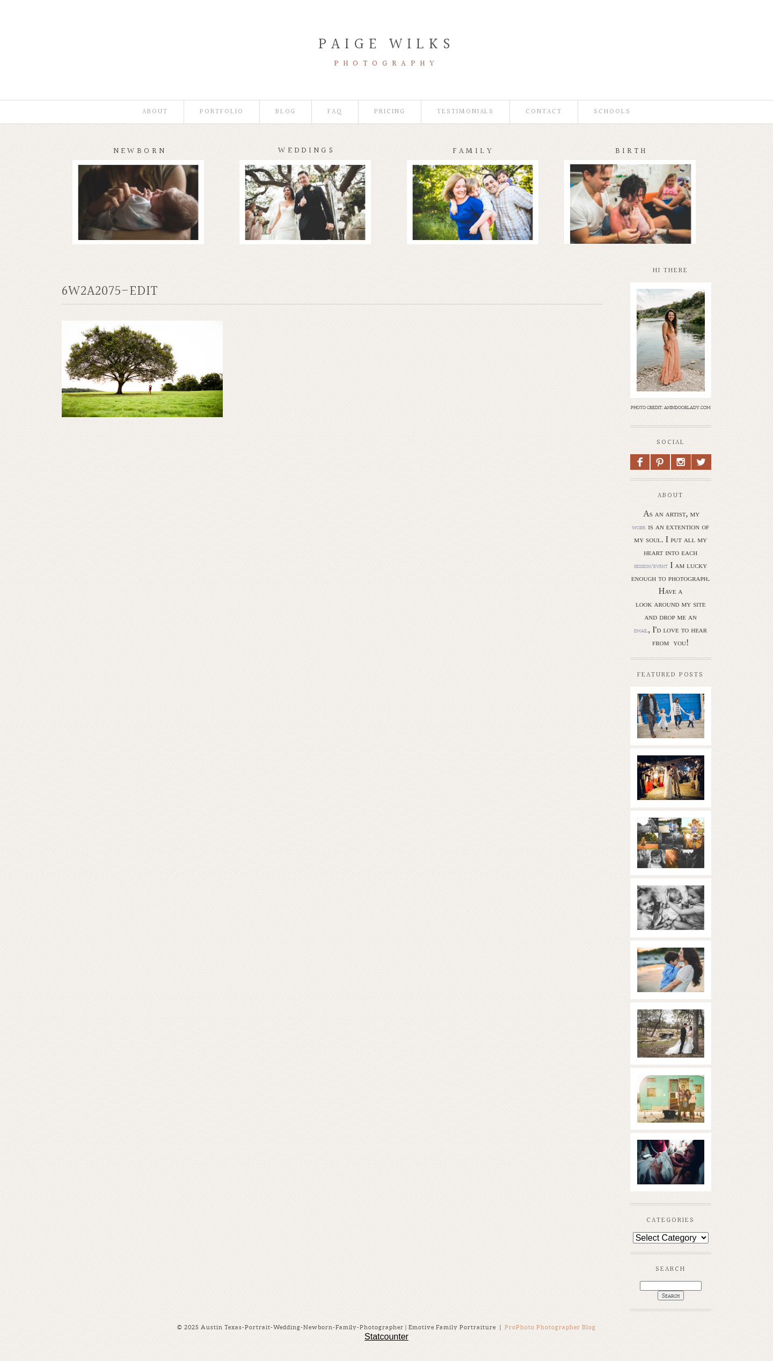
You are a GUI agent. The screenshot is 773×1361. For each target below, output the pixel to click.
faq (334, 111)
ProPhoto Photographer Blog (550, 1327)
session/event (651, 566)
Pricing (389, 111)
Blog (285, 111)
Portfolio (222, 111)
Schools (612, 111)
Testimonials (465, 111)
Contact (544, 111)
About (155, 111)
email (641, 630)
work (639, 527)
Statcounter (386, 1336)
